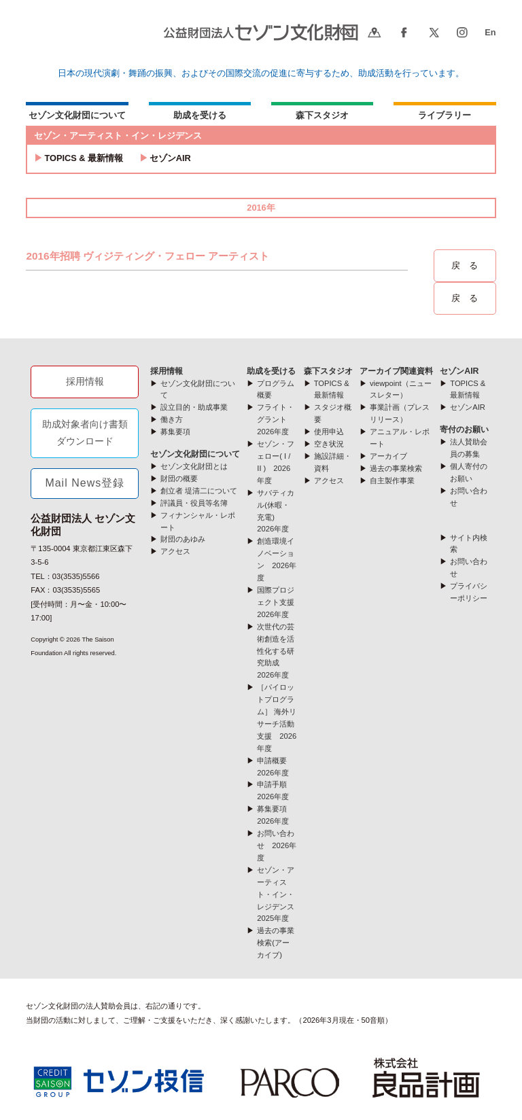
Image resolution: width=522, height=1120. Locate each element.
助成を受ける (199, 115)
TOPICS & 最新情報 (83, 158)
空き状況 (329, 444)
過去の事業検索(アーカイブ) (275, 942)
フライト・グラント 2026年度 (275, 419)
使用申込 (329, 431)
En (490, 32)
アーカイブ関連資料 (396, 371)
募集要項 (175, 431)
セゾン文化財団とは (194, 466)
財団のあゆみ (182, 539)
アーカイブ (388, 456)
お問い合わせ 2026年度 (276, 845)
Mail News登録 (84, 483)
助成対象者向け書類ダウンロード (85, 433)
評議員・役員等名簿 (194, 503)
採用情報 (85, 381)
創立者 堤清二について (198, 491)
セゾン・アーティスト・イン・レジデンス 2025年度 (279, 894)
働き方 (171, 419)
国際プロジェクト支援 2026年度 (279, 602)
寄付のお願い (464, 429)
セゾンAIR (170, 158)
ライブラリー (444, 115)
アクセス (175, 551)
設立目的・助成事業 (194, 407)
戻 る (464, 265)
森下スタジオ (322, 115)
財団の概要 (179, 478)
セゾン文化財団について (77, 115)
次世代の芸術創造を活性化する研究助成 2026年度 (275, 651)
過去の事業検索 (396, 468)
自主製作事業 (392, 480)
